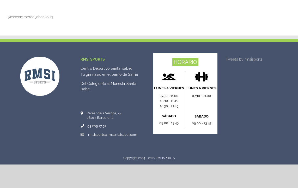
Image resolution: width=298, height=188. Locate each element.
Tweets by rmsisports (244, 59)
